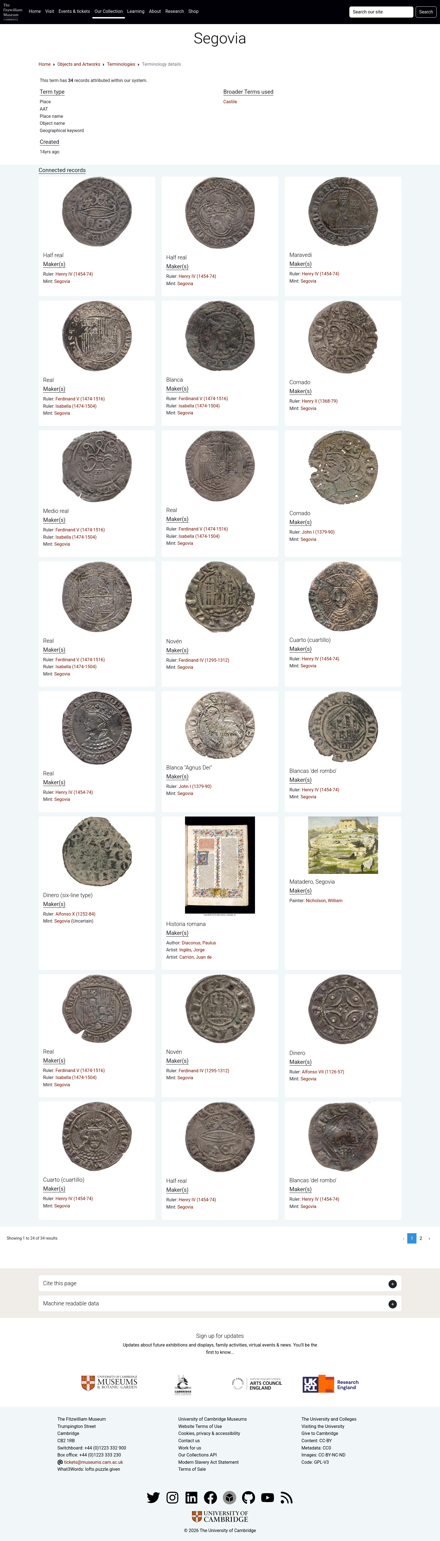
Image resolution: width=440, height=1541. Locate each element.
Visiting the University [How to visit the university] (322, 1426)
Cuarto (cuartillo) (310, 640)
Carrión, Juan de (195, 957)
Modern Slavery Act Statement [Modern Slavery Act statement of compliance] (208, 1462)
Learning (135, 11)
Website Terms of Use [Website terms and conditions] (200, 1426)
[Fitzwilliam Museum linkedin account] (211, 1497)
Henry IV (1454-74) (74, 274)
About (155, 11)
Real (48, 380)
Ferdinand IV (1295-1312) (204, 660)
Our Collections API (197, 1455)
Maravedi (300, 255)
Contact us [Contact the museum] (189, 1440)
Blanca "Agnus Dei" (189, 767)
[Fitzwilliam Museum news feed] (287, 1497)
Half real (53, 255)
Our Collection (109, 11)
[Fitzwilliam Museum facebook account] (192, 1497)
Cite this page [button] (59, 1283)
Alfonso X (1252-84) (75, 914)
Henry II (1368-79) (320, 401)
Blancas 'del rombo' (312, 771)
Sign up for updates (220, 1336)
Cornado (299, 382)
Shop (193, 11)
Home (36, 11)
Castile (230, 101)
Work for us (189, 1448)
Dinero (297, 1053)
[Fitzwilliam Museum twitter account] (153, 1497)
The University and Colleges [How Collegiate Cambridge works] (328, 1419)
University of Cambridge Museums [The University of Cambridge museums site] (212, 1419)
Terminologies (121, 64)
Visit (49, 11)
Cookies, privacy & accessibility (209, 1433)
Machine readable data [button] (71, 1303)
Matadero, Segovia (312, 881)
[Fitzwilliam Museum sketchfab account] (230, 1497)
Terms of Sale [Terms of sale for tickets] (192, 1469)
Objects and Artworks (78, 64)
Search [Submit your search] (426, 12)
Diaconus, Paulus (199, 943)
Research (174, 11)
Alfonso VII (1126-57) (323, 1072)
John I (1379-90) (318, 532)
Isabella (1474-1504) (76, 406)
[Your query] (381, 12)
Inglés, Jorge (192, 950)
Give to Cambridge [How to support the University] (319, 1433)
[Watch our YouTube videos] (268, 1497)
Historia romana (186, 924)
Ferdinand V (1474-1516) (80, 399)
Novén (174, 641)
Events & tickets (74, 11)
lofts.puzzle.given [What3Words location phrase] (102, 1469)
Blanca (174, 379)
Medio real (56, 511)
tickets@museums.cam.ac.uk (93, 1462)
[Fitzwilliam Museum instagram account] (172, 1497)
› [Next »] (429, 1238)
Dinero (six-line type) (68, 895)
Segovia (62, 281)
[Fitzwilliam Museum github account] (249, 1497)
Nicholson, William (324, 900)
